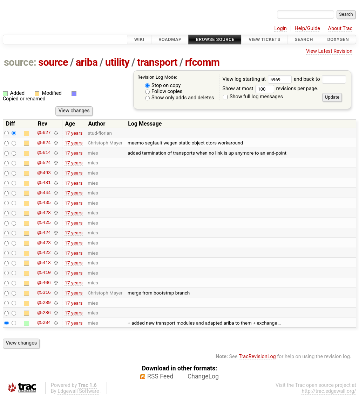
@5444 (43, 193)
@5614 (43, 153)
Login (280, 28)
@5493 (43, 173)
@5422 (43, 253)
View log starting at (258, 79)
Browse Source (215, 39)
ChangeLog (203, 376)
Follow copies (164, 91)
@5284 (43, 323)
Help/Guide (307, 28)
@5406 (43, 282)
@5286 (43, 313)
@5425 (43, 223)
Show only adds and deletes (179, 98)
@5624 (43, 143)
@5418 (43, 263)
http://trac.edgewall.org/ (329, 391)
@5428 (43, 213)
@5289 (43, 303)
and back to (320, 79)
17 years (73, 133)
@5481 (43, 183)
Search (303, 39)
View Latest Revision (329, 51)
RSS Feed (160, 376)
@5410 (43, 273)
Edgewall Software (78, 391)
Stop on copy (163, 85)
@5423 (43, 243)
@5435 (43, 203)
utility (117, 62)
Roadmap (170, 39)
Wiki (139, 39)
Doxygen (338, 39)
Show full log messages (253, 97)
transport (157, 62)
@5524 (43, 162)
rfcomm (202, 62)
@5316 (43, 293)
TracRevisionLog (257, 357)
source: (20, 62)
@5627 (43, 133)
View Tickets (264, 39)
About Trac (340, 28)
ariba (87, 62)
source (53, 62)
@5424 (43, 232)
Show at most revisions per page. (270, 89)
